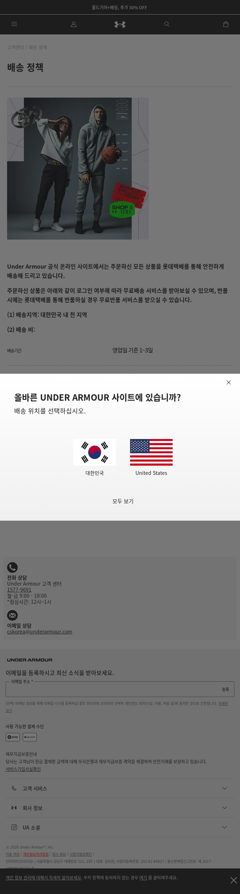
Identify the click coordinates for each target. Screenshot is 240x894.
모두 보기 (123, 501)
